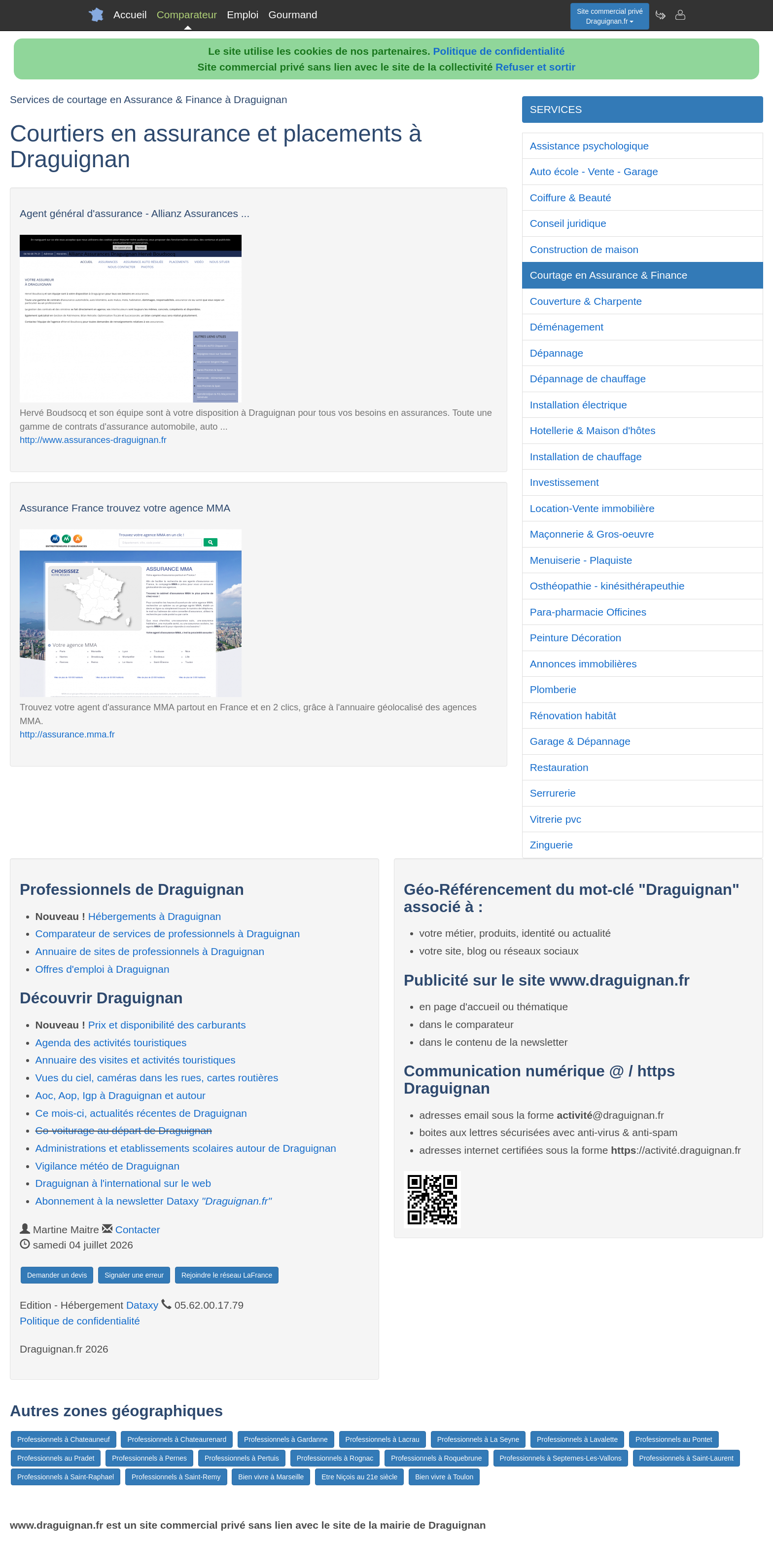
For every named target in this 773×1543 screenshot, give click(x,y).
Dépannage (557, 353)
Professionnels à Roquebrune (436, 1458)
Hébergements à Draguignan (154, 916)
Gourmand (292, 14)
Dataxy (142, 1305)
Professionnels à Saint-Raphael (65, 1477)
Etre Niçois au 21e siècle (359, 1477)
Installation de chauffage (586, 456)
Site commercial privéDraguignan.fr (610, 16)
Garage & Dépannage (580, 741)
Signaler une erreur (134, 1275)
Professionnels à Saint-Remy (176, 1477)
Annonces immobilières (583, 663)
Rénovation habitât (573, 715)
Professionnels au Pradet (55, 1458)
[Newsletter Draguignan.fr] (660, 15)
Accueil (130, 14)
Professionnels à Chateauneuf (63, 1439)
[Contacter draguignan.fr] (680, 15)
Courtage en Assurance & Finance (609, 275)
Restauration (559, 767)
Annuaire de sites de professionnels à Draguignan (150, 951)
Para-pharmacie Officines (588, 612)
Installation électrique (578, 404)
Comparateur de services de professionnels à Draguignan (167, 933)
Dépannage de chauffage (588, 378)
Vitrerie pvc (556, 819)
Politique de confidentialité (499, 51)
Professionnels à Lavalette (577, 1439)
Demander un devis (57, 1275)
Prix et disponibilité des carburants (167, 1024)
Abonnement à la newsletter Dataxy (153, 1201)
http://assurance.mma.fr (67, 734)
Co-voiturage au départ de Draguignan (123, 1130)
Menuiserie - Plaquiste (581, 560)
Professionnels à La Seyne (478, 1439)
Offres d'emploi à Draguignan (102, 969)
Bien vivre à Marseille (271, 1477)
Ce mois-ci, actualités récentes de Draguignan (141, 1113)
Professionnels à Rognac (335, 1458)
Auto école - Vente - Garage (594, 171)
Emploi (242, 14)
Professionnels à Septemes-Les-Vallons (561, 1458)
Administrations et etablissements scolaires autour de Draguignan (186, 1148)
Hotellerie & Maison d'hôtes (593, 430)
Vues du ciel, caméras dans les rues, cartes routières (157, 1077)
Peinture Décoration (576, 637)
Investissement (564, 482)
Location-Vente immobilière (592, 508)
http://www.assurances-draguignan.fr (93, 440)
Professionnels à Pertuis (242, 1458)
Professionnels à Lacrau (383, 1439)
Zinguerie (551, 844)
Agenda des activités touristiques (111, 1042)
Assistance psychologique (589, 145)
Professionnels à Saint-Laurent (686, 1458)
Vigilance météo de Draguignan (107, 1166)
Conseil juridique (568, 223)
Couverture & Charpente (586, 301)
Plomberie (553, 689)
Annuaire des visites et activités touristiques (135, 1059)
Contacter (137, 1229)
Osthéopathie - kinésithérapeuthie (607, 585)
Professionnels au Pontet (673, 1439)
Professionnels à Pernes (149, 1458)
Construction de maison (584, 249)
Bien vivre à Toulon (444, 1477)
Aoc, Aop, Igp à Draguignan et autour (120, 1095)
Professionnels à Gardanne (286, 1439)
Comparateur (187, 14)
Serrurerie (553, 793)
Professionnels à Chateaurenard (176, 1439)
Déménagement (566, 326)
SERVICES (556, 109)
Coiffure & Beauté (570, 197)
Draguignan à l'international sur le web (123, 1183)
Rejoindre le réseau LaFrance (226, 1275)
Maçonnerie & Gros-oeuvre (592, 534)
